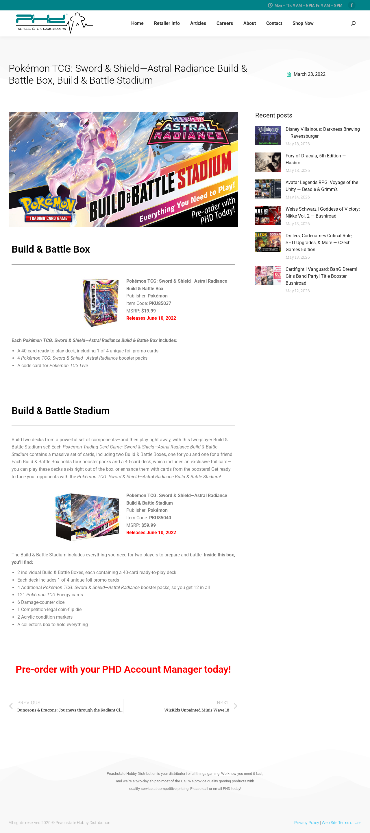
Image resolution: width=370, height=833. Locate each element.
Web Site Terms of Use (341, 822)
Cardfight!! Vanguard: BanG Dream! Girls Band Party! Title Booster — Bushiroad (321, 276)
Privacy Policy (306, 822)
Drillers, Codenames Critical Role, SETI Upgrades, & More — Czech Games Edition (319, 242)
